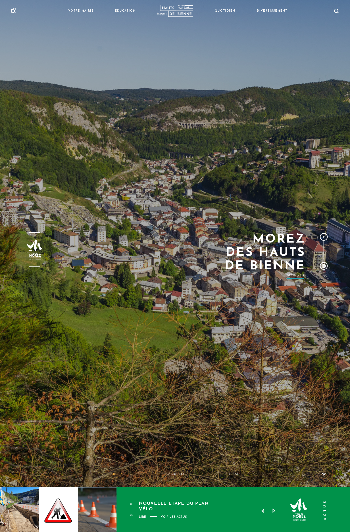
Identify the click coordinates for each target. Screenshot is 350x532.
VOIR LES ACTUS (174, 516)
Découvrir (295, 275)
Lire (142, 516)
